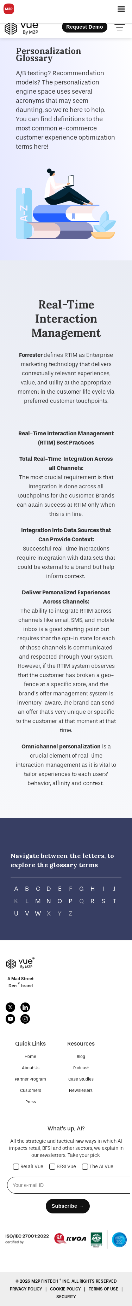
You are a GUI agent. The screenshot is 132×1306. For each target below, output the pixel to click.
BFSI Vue (63, 1166)
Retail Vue (28, 1166)
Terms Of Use (104, 1289)
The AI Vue (97, 1166)
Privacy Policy (26, 1289)
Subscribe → (68, 1206)
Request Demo (84, 27)
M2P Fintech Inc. (51, 1281)
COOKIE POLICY (66, 1289)
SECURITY (66, 1296)
